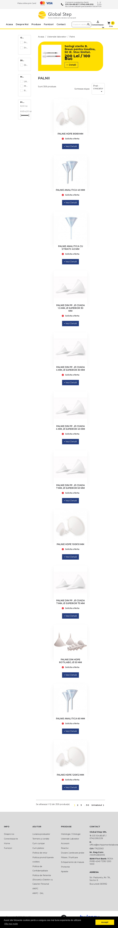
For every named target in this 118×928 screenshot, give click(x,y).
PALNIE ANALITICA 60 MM (70, 718)
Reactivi (64, 848)
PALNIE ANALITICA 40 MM (70, 190)
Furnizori (49, 24)
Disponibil (26, 65)
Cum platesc (38, 848)
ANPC (35, 888)
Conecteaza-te (11, 839)
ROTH (26, 90)
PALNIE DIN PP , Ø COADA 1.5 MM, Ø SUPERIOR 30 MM (70, 308)
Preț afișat (26, 42)
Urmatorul (98, 805)
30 (87, 805)
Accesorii (65, 843)
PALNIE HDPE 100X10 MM (70, 544)
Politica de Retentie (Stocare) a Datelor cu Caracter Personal (42, 879)
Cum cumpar (38, 843)
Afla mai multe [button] (11, 924)
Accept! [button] (104, 922)
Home (7, 843)
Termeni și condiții (40, 839)
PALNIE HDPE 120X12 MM (70, 775)
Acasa (9, 24)
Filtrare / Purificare (69, 857)
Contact (61, 24)
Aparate (64, 871)
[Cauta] (81, 24)
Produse (36, 24)
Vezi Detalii (70, 146)
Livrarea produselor (41, 834)
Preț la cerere (26, 47)
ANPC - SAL (38, 893)
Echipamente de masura (72, 862)
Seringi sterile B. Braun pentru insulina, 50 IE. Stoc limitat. (80, 49)
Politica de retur (39, 853)
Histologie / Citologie (70, 834)
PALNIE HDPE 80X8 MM (70, 134)
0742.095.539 (86, 4)
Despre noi (22, 24)
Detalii (71, 65)
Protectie (65, 867)
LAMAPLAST (26, 81)
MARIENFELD (26, 86)
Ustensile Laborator (70, 839)
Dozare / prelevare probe (72, 853)
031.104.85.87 (72, 4)
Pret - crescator (98, 89)
